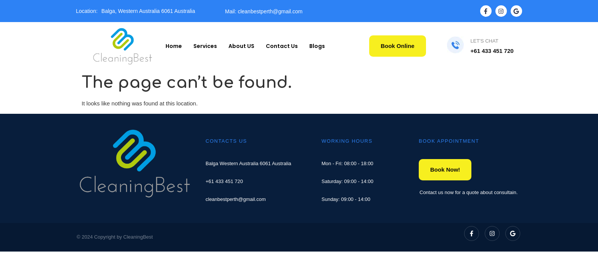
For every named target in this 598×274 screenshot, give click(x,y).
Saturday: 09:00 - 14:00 (347, 181)
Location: (87, 11)
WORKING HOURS (347, 141)
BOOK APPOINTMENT (449, 141)
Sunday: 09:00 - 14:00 (346, 199)
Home (174, 46)
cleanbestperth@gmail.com (236, 199)
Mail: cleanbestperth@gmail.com (263, 11)
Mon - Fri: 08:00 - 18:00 (347, 163)
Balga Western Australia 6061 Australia (248, 163)
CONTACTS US (226, 141)
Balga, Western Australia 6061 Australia (148, 11)
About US (241, 46)
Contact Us (282, 46)
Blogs (317, 46)
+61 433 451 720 (224, 181)
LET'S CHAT (484, 41)
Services (205, 46)
